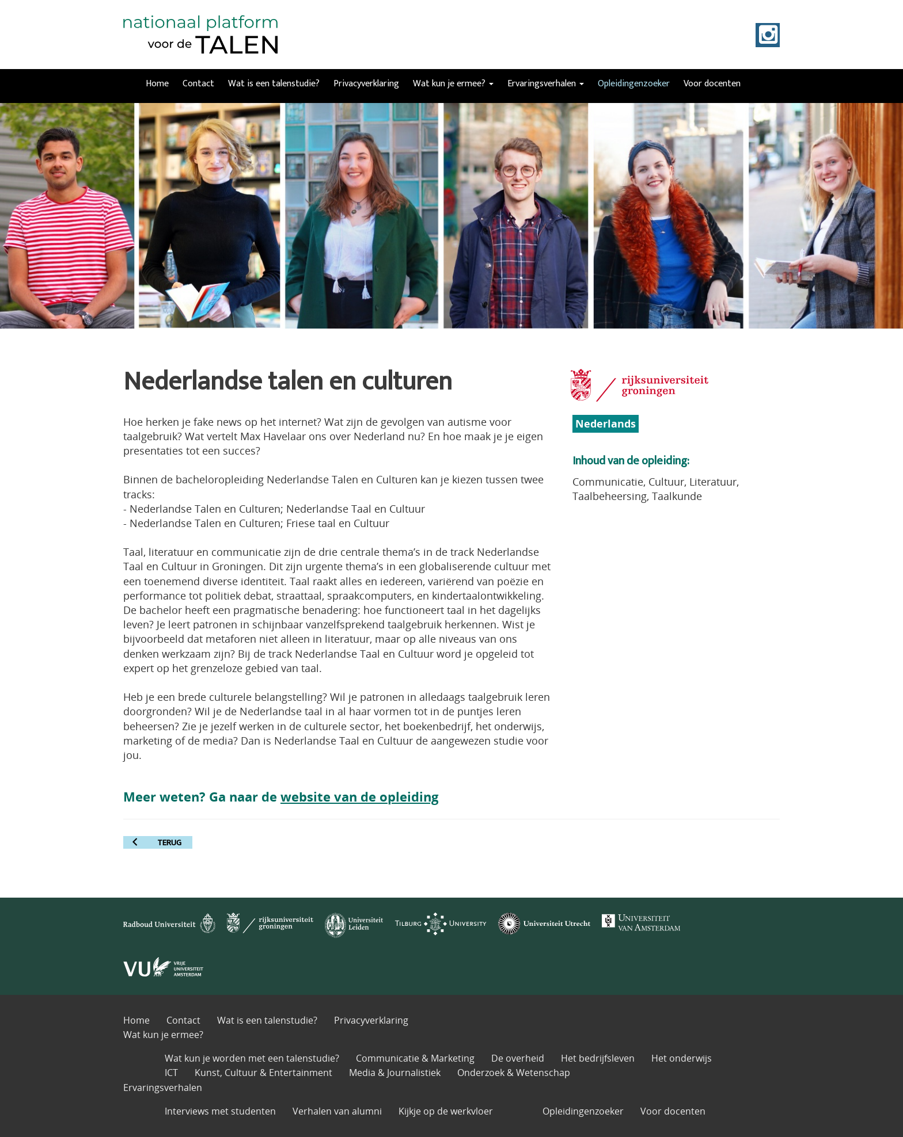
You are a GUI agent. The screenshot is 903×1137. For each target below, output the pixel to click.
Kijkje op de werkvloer (446, 1111)
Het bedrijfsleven (598, 1058)
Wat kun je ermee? (453, 83)
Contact (198, 83)
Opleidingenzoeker (634, 83)
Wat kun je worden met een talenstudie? (252, 1058)
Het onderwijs (681, 1058)
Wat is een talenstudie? (274, 83)
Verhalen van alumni (337, 1111)
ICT (171, 1072)
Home (157, 83)
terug (169, 842)
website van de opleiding (359, 796)
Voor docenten (712, 83)
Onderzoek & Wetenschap (513, 1072)
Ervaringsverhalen (545, 83)
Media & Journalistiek (395, 1072)
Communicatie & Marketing (415, 1058)
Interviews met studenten (220, 1111)
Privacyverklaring (366, 83)
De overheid (517, 1058)
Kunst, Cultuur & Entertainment (263, 1072)
